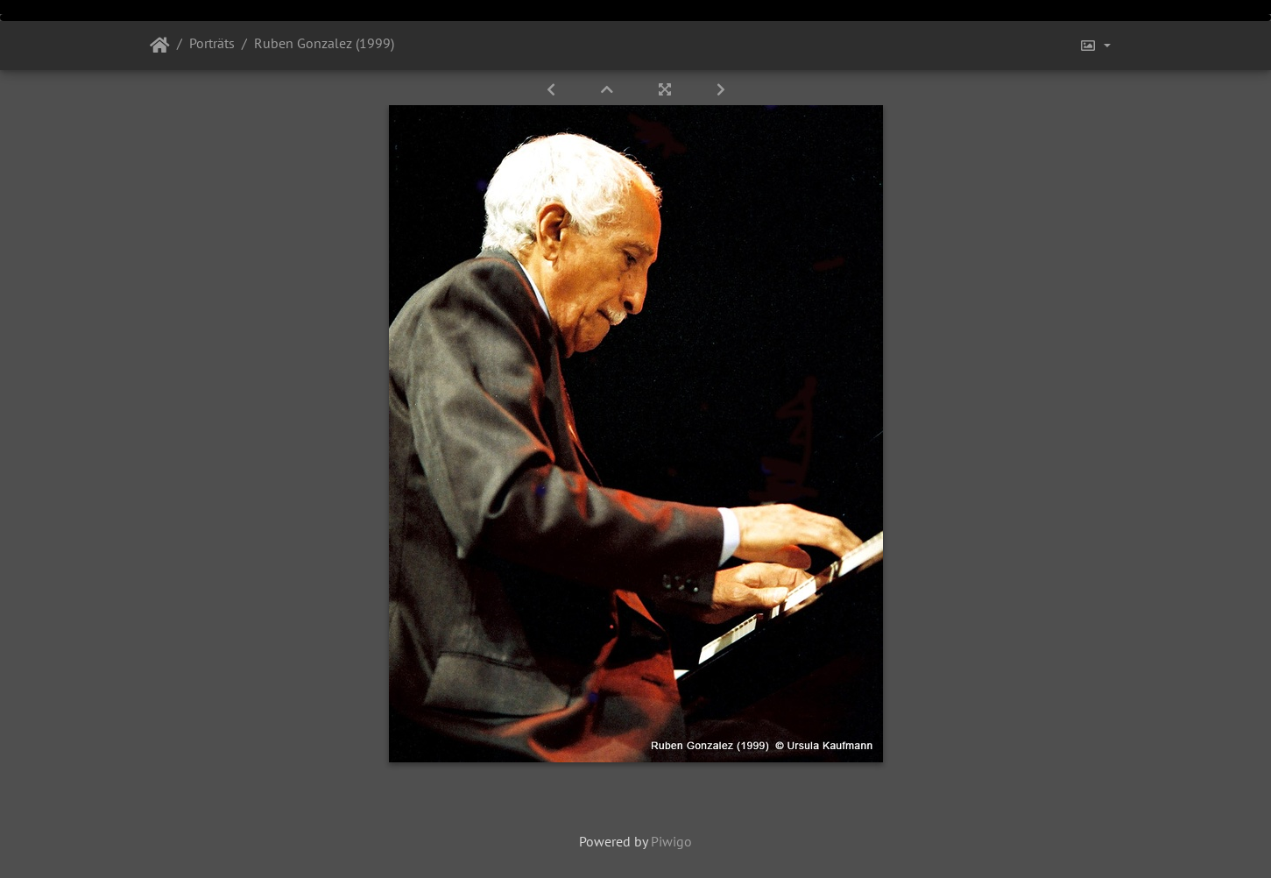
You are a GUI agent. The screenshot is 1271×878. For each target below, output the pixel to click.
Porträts (212, 43)
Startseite (160, 45)
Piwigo (671, 841)
